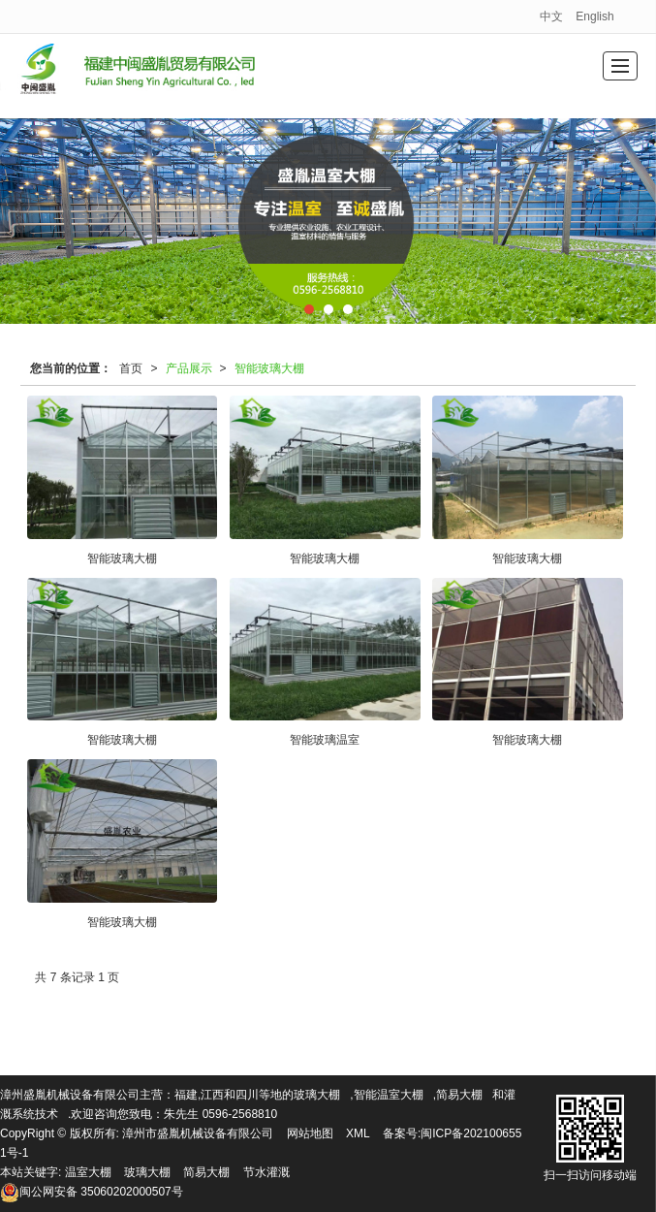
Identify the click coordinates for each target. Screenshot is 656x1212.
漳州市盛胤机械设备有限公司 (197, 1133)
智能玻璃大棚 (269, 368)
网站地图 (310, 1133)
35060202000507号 (91, 1191)
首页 (130, 368)
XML (358, 1133)
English (594, 16)
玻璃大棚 (317, 1094)
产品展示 (189, 368)
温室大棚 (88, 1172)
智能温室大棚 (388, 1094)
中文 (551, 16)
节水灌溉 (266, 1172)
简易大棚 (459, 1094)
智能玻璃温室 (324, 740)
